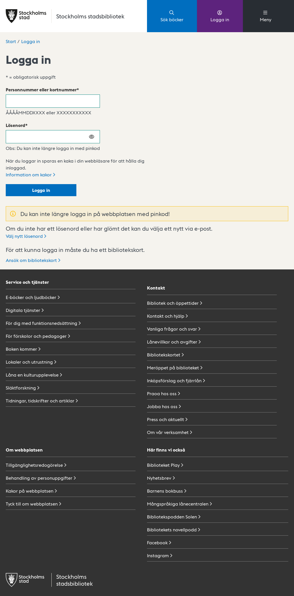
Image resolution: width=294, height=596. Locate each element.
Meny (265, 15)
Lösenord (15, 125)
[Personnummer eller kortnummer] (53, 101)
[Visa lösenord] (92, 136)
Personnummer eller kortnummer (41, 89)
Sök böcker (171, 15)
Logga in (219, 15)
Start (11, 41)
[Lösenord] (53, 136)
